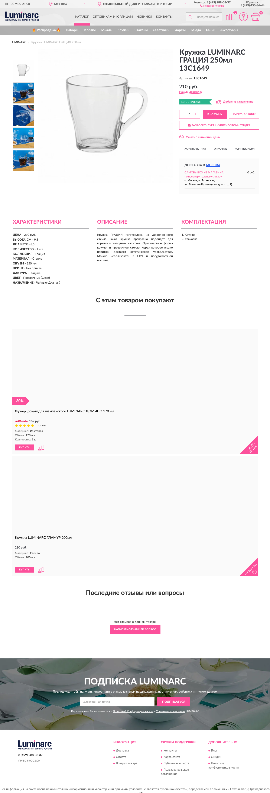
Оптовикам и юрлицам (113, 16)
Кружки (123, 30)
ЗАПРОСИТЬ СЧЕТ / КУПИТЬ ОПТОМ (219, 125)
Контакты (164, 16)
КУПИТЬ (24, 447)
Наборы (72, 30)
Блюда (196, 30)
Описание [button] (220, 149)
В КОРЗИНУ (214, 114)
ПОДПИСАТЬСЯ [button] (173, 697)
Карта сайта (171, 752)
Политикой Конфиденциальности (133, 706)
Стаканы (141, 30)
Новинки (144, 16)
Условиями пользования (170, 706)
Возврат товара (126, 758)
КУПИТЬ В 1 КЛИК (244, 114)
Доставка (122, 745)
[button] (212, 5)
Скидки (216, 752)
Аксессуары (229, 30)
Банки (210, 30)
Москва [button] (213, 165)
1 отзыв (41, 425)
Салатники (161, 30)
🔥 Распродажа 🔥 (46, 30)
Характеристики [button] (195, 149)
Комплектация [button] (244, 149)
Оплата (121, 752)
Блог (214, 745)
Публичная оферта (176, 758)
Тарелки (89, 30)
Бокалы (106, 30)
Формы (180, 30)
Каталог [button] (82, 16)
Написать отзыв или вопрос (135, 624)
